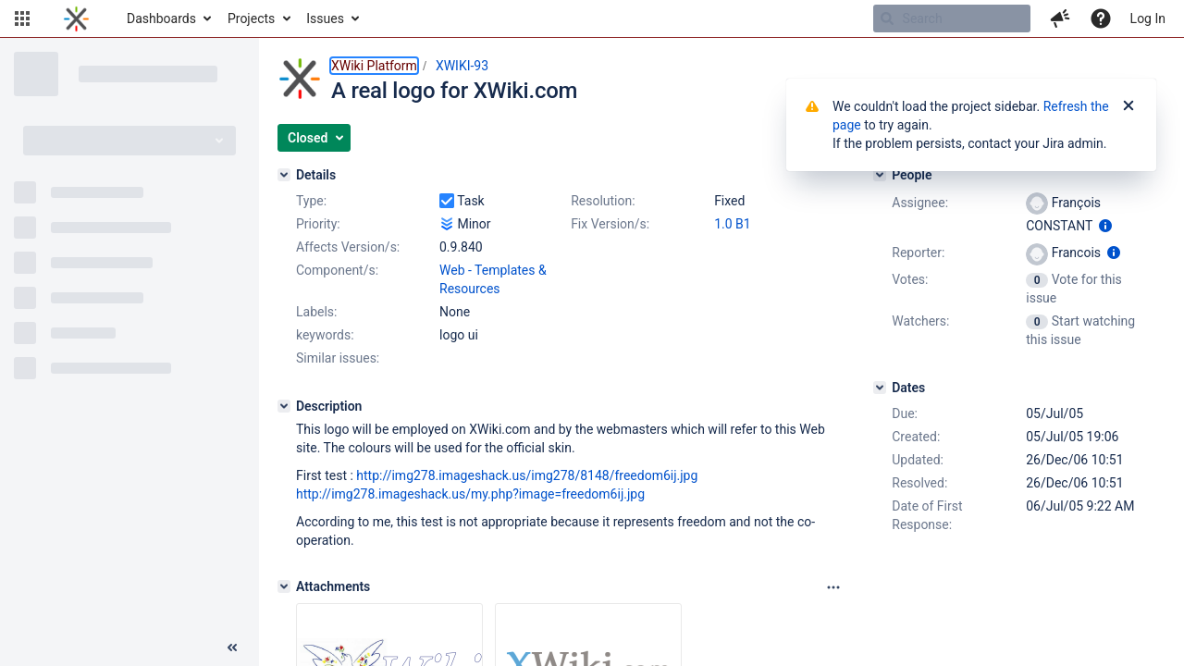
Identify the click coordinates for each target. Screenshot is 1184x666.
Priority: (318, 223)
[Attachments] (284, 586)
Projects (251, 18)
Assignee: (920, 202)
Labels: (316, 311)
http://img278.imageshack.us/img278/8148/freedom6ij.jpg (526, 475)
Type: (311, 200)
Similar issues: (337, 358)
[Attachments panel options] (833, 587)
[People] (879, 174)
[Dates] (879, 387)
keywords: (325, 334)
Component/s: (337, 270)
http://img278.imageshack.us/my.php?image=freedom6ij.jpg (470, 494)
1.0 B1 (732, 223)
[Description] (284, 406)
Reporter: (918, 252)
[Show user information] (1105, 225)
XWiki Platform (374, 65)
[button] (22, 18)
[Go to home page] (76, 18)
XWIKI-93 (462, 65)
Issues (325, 18)
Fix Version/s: (610, 223)
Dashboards (161, 18)
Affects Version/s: (348, 247)
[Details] (284, 174)
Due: (905, 413)
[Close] (1128, 106)
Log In (1148, 18)
